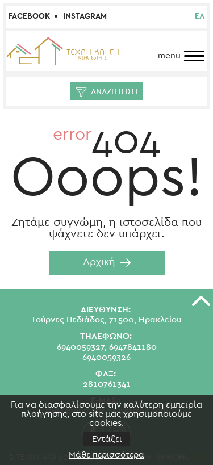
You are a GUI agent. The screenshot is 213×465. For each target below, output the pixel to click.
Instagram (85, 16)
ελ (199, 16)
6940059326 (106, 357)
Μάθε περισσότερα (106, 455)
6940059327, (82, 347)
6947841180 (133, 347)
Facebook (29, 16)
